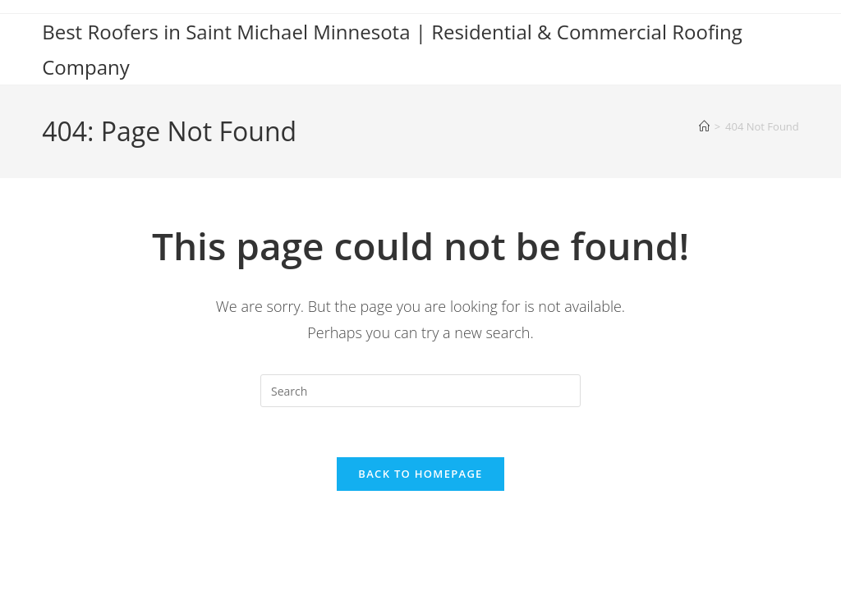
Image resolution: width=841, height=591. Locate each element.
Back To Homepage (420, 473)
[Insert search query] (420, 390)
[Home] (704, 126)
